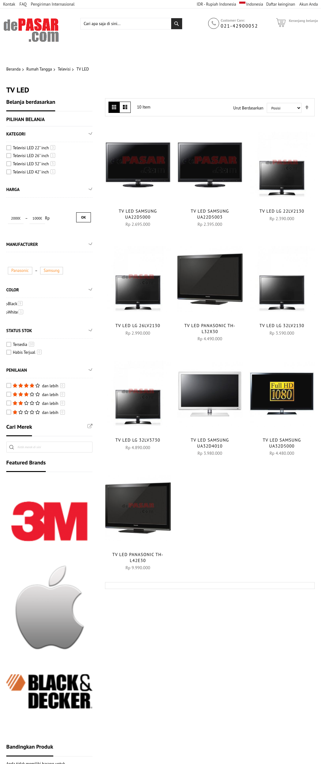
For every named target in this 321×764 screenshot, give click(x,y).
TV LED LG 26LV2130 (137, 325)
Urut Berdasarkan (248, 108)
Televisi (64, 69)
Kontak (9, 4)
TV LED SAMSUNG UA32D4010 (210, 443)
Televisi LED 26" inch (34, 156)
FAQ (23, 4)
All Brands (89, 427)
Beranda (13, 69)
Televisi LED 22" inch (34, 148)
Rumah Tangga (39, 69)
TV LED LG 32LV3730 (137, 440)
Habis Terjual (27, 354)
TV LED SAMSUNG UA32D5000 (282, 443)
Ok (83, 217)
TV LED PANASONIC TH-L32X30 (209, 328)
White (15, 313)
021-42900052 (239, 34)
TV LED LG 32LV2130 (282, 325)
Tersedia (23, 345)
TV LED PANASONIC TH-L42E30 (137, 557)
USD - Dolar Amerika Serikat (212, 10)
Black (15, 304)
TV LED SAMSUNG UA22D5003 (210, 214)
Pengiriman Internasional (53, 4)
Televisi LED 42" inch (34, 172)
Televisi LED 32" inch (34, 164)
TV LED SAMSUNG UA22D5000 (138, 214)
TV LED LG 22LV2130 (282, 211)
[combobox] (131, 32)
